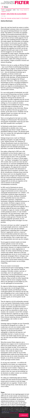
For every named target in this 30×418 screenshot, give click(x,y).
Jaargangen (9, 10)
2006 (14, 10)
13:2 (18, 10)
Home (3, 10)
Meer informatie (14, 412)
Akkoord (24, 415)
